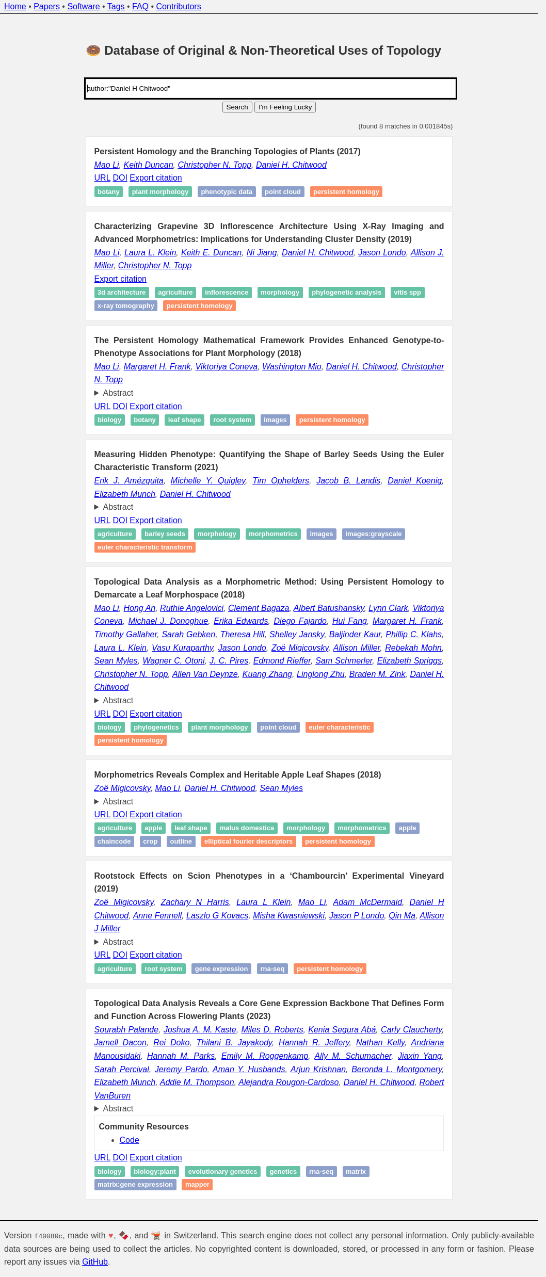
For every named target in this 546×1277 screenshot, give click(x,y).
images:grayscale (373, 534)
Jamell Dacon (120, 1042)
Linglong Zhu (321, 674)
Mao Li (106, 164)
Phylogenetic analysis (346, 293)
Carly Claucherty (411, 1029)
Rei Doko (171, 1042)
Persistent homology (346, 192)
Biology (109, 420)
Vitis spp (407, 293)
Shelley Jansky (296, 634)
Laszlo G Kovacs (217, 915)
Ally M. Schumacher (352, 1056)
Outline (181, 841)
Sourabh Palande (126, 1029)
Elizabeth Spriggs (409, 660)
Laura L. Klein (150, 252)
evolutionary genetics (223, 1171)
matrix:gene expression (135, 1184)
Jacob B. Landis (348, 480)
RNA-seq (272, 969)
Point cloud (283, 192)
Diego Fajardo (300, 621)
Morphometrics (273, 534)
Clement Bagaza (258, 608)
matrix (356, 1171)
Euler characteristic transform (145, 547)
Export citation (156, 177)
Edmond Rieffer (282, 660)
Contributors (178, 6)
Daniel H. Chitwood (291, 164)
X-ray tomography (126, 306)
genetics (283, 1171)
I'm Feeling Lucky (285, 107)
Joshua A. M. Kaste (200, 1029)
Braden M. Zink (377, 674)
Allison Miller (356, 647)
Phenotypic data (226, 192)
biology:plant (155, 1171)
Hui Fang (349, 621)
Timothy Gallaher (125, 634)
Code (129, 1140)
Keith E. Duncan (211, 252)
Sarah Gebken (188, 634)
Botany (109, 192)
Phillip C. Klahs (414, 634)
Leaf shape (184, 420)
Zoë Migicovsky (299, 647)
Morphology (280, 293)
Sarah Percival (121, 1069)
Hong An (140, 608)
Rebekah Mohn (413, 647)
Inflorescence (226, 293)
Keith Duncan (148, 164)
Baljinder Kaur (355, 634)
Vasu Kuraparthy (182, 647)
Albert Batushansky (329, 608)
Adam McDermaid (367, 902)
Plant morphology (160, 192)
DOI (120, 177)
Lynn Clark (388, 608)
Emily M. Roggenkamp (264, 1056)
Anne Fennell (157, 915)
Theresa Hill (242, 634)
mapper (197, 1184)
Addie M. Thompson (197, 1082)
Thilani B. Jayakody (234, 1042)
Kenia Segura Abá (342, 1029)
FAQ (140, 6)
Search (237, 107)
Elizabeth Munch (124, 494)
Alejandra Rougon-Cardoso (288, 1082)
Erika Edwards (241, 621)
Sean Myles (116, 660)
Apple (153, 828)
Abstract (118, 393)
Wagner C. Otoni (173, 660)
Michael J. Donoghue (168, 621)
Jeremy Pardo (181, 1069)
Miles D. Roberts (272, 1029)
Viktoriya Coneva (227, 366)
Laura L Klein (263, 902)
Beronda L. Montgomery (396, 1069)
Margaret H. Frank (157, 366)
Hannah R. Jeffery (314, 1042)
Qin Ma (402, 915)
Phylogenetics (156, 727)
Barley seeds (164, 534)
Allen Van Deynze (205, 674)
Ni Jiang (262, 252)
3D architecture (122, 293)
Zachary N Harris (195, 902)
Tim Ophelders (280, 480)
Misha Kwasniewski (289, 915)
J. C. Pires (229, 660)
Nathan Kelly (380, 1042)
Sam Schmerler (343, 660)
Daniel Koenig (415, 480)
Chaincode (114, 841)
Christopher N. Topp (214, 164)
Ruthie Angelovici (191, 608)
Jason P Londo (356, 915)
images (321, 534)
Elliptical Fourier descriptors (248, 841)
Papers (47, 6)
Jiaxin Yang (420, 1056)
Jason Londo (382, 252)
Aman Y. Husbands (249, 1069)
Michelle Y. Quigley (208, 480)
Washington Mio (292, 366)
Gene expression (221, 969)
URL (102, 177)
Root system (232, 420)
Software (83, 6)
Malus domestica (247, 828)
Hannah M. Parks (181, 1056)
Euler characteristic (339, 727)
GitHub (95, 1261)
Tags (116, 6)
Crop (150, 841)
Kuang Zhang (267, 674)
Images (275, 420)
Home (15, 6)
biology (109, 1171)
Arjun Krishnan (318, 1069)
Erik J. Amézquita (129, 480)
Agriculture (175, 293)
